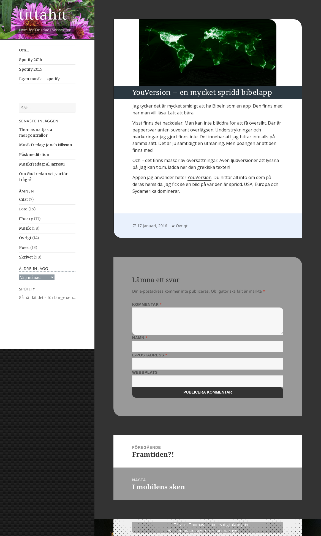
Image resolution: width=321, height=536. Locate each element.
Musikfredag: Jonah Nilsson (45, 144)
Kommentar (147, 304)
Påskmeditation (34, 154)
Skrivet (26, 257)
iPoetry (26, 218)
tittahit (43, 15)
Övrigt (25, 237)
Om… (24, 50)
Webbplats (145, 372)
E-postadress (149, 355)
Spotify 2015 (30, 69)
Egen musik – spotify (39, 78)
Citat (23, 199)
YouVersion (199, 177)
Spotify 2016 (30, 59)
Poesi (24, 247)
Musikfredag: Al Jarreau (42, 164)
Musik (25, 228)
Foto (23, 209)
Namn (139, 338)
